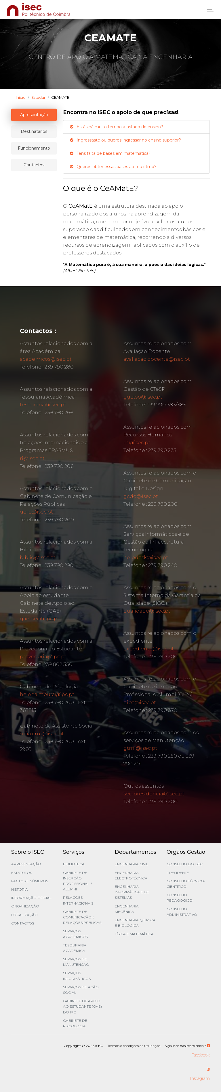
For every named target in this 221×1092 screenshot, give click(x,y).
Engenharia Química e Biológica (135, 923)
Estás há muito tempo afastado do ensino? (116, 126)
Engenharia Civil (131, 864)
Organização (25, 906)
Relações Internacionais (78, 900)
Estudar (38, 97)
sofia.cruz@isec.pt (42, 733)
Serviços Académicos (75, 934)
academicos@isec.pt (46, 359)
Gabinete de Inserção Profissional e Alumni (78, 881)
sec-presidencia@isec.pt (153, 794)
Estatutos (21, 872)
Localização (24, 915)
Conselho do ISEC (185, 864)
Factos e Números (29, 881)
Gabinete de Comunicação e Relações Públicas (82, 917)
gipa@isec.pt (139, 702)
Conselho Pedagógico (180, 898)
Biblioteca (74, 864)
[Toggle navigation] (208, 9)
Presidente (178, 872)
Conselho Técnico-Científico (186, 884)
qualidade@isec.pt (146, 611)
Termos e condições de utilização (133, 1045)
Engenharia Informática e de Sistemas (132, 892)
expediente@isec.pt (148, 649)
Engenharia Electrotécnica (131, 875)
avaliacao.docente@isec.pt (156, 359)
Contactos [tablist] (34, 165)
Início (21, 97)
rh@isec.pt (136, 442)
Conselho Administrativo (182, 912)
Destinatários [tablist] (34, 131)
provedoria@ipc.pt (43, 656)
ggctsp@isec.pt (142, 397)
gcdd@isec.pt (140, 496)
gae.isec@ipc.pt (39, 619)
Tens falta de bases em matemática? (109, 153)
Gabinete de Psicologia (75, 1023)
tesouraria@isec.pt (43, 405)
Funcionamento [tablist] (34, 148)
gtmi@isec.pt (140, 748)
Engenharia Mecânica (127, 909)
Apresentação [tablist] (34, 114)
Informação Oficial (31, 898)
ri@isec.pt (32, 458)
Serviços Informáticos (77, 976)
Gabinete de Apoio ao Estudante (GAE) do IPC (82, 1006)
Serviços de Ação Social (81, 990)
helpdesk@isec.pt (145, 557)
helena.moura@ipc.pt (47, 694)
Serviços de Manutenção (76, 962)
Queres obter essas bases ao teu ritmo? (113, 166)
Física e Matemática (134, 934)
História (19, 889)
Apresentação (26, 864)
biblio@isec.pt (38, 557)
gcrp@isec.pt (36, 512)
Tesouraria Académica (74, 948)
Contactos (22, 923)
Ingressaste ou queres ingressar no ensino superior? (125, 140)
